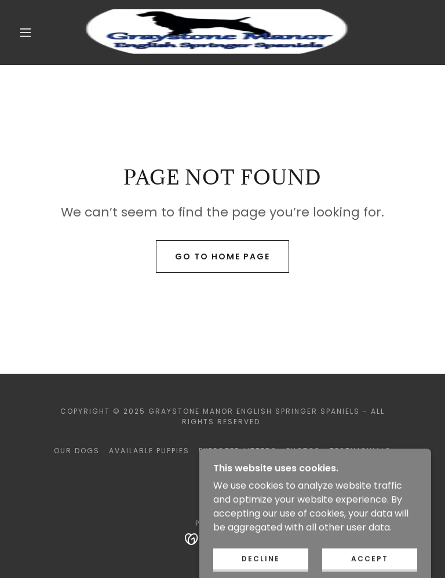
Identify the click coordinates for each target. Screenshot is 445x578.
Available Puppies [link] (149, 451)
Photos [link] (303, 451)
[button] (25, 32)
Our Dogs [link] (77, 451)
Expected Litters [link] (238, 451)
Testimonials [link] (360, 451)
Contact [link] (222, 470)
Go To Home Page (222, 256)
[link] (213, 32)
